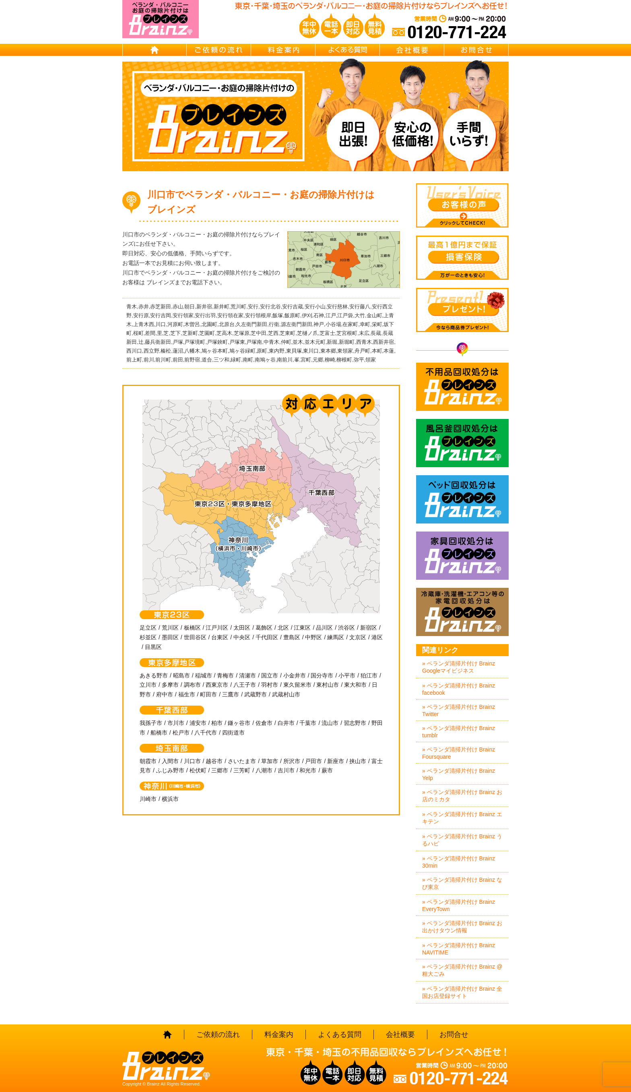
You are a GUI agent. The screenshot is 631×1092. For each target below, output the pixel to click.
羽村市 (269, 684)
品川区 (324, 627)
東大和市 (355, 684)
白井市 (286, 723)
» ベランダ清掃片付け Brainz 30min (458, 862)
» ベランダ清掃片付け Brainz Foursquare (458, 753)
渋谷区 (346, 627)
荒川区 (170, 627)
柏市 (217, 723)
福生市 (186, 694)
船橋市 (159, 732)
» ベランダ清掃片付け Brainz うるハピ (462, 840)
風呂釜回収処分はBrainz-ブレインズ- (462, 443)
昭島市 (181, 675)
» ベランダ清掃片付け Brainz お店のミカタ (462, 796)
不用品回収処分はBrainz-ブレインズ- (462, 387)
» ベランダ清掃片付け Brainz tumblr (458, 732)
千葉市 (307, 723)
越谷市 (214, 761)
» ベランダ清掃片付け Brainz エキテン (462, 818)
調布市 (192, 684)
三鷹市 (230, 694)
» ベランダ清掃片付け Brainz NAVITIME (458, 949)
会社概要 (412, 50)
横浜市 (170, 799)
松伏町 (198, 770)
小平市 (346, 675)
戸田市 (313, 761)
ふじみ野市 (170, 770)
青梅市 (225, 675)
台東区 (219, 637)
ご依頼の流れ (219, 50)
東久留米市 (297, 684)
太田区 (241, 627)
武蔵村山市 (286, 694)
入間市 (170, 761)
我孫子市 (151, 723)
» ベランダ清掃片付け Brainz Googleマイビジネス (458, 667)
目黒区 (153, 647)
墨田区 (170, 637)
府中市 (164, 694)
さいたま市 (242, 761)
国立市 (269, 675)
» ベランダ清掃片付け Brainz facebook (458, 689)
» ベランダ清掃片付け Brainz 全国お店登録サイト (462, 992)
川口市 (192, 761)
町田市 (208, 694)
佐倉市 (264, 723)
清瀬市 (247, 675)
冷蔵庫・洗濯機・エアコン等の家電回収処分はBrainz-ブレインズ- (462, 612)
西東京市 (217, 684)
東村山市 (327, 684)
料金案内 (283, 50)
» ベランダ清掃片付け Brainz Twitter (458, 710)
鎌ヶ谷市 (239, 723)
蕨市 (327, 770)
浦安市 (198, 723)
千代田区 (267, 637)
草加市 (269, 761)
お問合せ (476, 50)
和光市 (307, 770)
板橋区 (192, 627)
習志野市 (355, 723)
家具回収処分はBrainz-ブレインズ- (462, 556)
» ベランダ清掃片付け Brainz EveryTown (458, 905)
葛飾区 (264, 627)
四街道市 (233, 732)
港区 (377, 637)
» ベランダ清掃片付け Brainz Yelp (458, 774)
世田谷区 (195, 637)
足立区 (148, 627)
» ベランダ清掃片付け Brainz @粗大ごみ (462, 970)
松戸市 (181, 732)
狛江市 (369, 675)
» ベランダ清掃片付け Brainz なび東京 (462, 883)
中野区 (313, 637)
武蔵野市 (255, 694)
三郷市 (219, 770)
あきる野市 (154, 675)
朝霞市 (148, 761)
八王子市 (244, 684)
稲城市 (203, 675)
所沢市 (291, 761)
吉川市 (286, 770)
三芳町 (241, 770)
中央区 (241, 637)
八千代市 (205, 732)
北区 (283, 627)
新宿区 (368, 627)
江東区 (302, 627)
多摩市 (170, 684)
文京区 (357, 637)
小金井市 (294, 675)
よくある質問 (348, 50)
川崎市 (148, 799)
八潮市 (264, 770)
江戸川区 (217, 627)
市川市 (175, 723)
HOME (154, 50)
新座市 (335, 761)
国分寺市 (322, 675)
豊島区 (291, 637)
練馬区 (335, 637)
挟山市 (357, 761)
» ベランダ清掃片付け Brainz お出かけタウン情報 (462, 927)
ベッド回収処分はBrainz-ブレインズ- (462, 499)
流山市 (330, 723)
